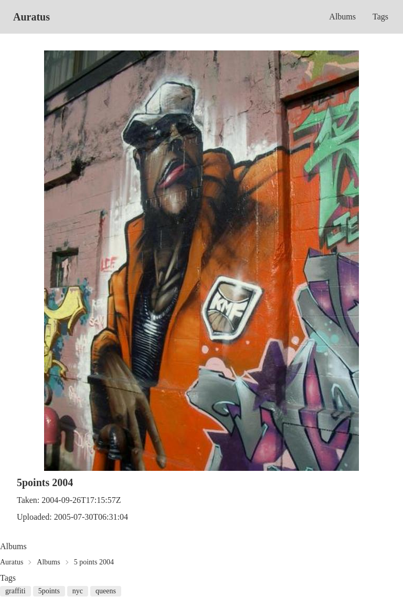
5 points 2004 (94, 562)
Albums (342, 16)
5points (49, 591)
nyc (77, 591)
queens (106, 591)
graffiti (15, 591)
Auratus (31, 17)
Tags (380, 16)
